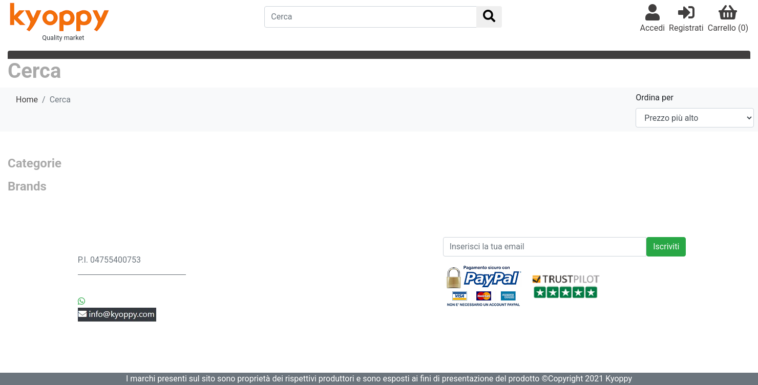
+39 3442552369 (119, 289)
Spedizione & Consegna (244, 247)
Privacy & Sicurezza (236, 260)
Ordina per (654, 97)
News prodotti (350, 247)
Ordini (212, 284)
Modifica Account (233, 333)
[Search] (370, 17)
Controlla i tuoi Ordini (239, 321)
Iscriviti (666, 246)
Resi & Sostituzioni (235, 272)
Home (27, 99)
